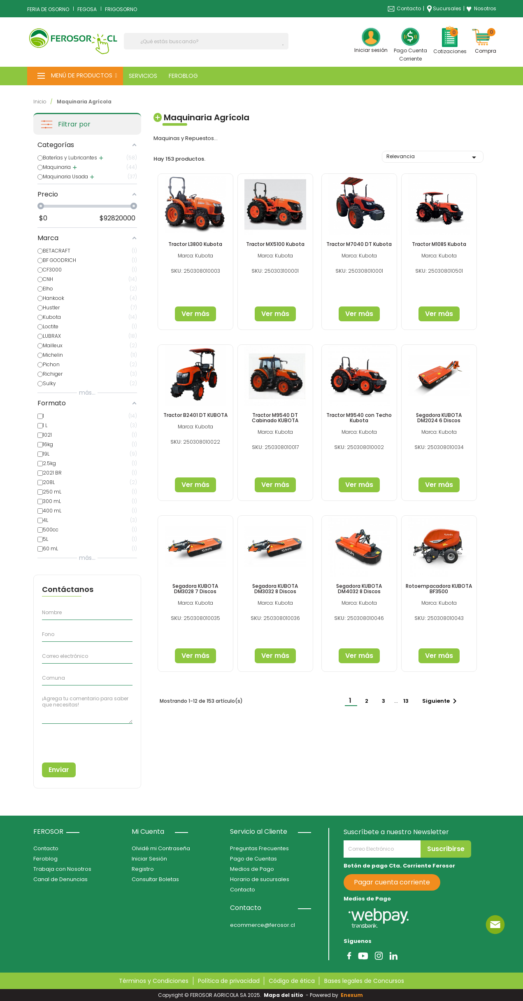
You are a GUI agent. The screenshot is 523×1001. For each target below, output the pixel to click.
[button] (75, 76)
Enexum (353, 995)
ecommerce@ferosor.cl (262, 925)
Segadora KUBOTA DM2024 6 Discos (439, 418)
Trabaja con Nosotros (62, 869)
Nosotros (481, 9)
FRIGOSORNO (121, 9)
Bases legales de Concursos (364, 981)
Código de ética (292, 981)
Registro (143, 869)
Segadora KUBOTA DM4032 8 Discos (359, 588)
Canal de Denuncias (60, 879)
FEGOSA (87, 9)
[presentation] (79, 740)
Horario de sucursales (259, 879)
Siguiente (441, 701)
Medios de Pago (252, 869)
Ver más (195, 313)
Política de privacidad (229, 981)
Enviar (59, 769)
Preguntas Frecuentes (259, 848)
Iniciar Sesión (149, 859)
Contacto (409, 8)
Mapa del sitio (283, 995)
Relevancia (432, 157)
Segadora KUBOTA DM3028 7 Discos (195, 588)
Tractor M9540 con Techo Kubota (359, 418)
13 (406, 701)
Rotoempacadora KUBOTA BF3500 (439, 588)
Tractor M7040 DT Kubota (359, 244)
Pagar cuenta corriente (392, 882)
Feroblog (45, 859)
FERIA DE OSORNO (48, 9)
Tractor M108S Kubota (439, 244)
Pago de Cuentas (253, 859)
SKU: (176, 271)
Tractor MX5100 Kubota (275, 244)
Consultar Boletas (155, 879)
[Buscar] (206, 41)
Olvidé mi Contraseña (161, 848)
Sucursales (447, 8)
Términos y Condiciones (153, 981)
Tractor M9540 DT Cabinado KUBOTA (275, 418)
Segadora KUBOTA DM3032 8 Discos (275, 588)
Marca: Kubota (195, 255)
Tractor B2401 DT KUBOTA (195, 415)
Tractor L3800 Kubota (195, 244)
